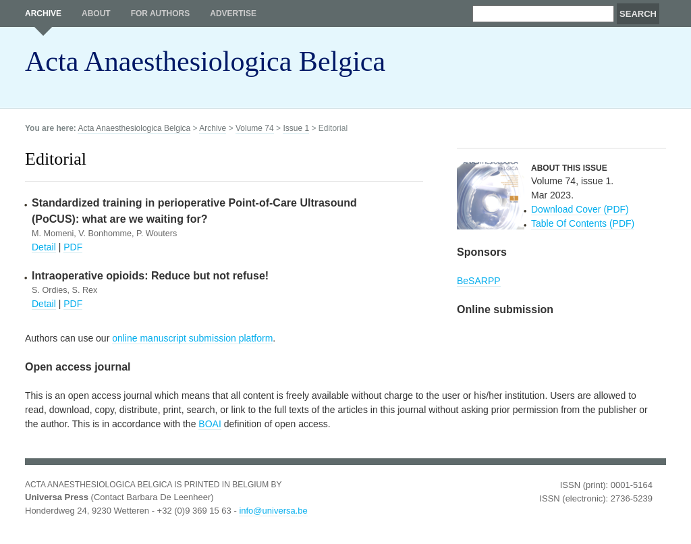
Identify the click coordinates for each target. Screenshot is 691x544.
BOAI (209, 423)
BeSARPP (479, 280)
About (96, 13)
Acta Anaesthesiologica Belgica (205, 61)
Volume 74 (255, 128)
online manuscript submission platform (192, 338)
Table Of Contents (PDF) (582, 223)
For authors (160, 13)
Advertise (233, 13)
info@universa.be (273, 511)
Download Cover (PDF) (580, 209)
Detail (44, 247)
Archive (43, 13)
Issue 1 (296, 128)
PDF (72, 247)
